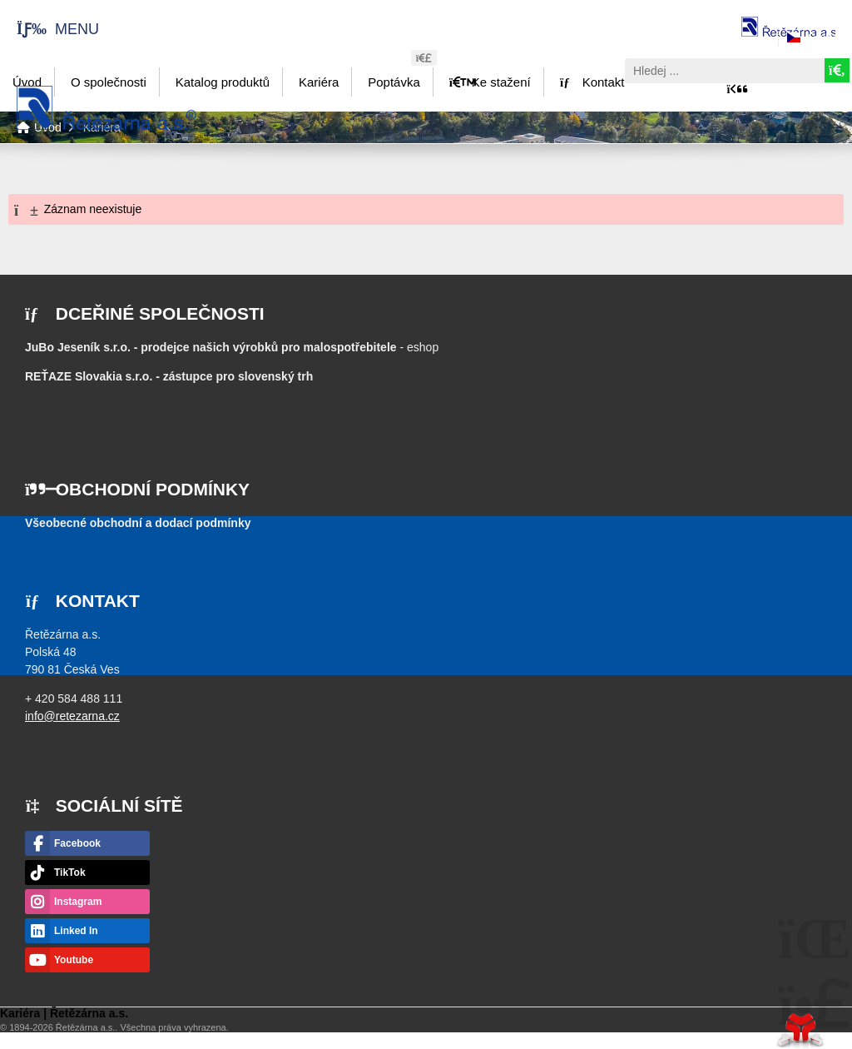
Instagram (78, 901)
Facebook (77, 843)
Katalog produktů (223, 82)
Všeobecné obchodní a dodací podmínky (138, 522)
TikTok (70, 872)
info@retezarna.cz (72, 716)
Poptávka (394, 82)
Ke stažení (490, 82)
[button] (49, 29)
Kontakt (592, 82)
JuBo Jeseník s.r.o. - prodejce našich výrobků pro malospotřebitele (211, 347)
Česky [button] (821, 37)
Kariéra (319, 82)
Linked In (76, 931)
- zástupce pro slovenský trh (169, 376)
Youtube (73, 960)
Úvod (106, 108)
